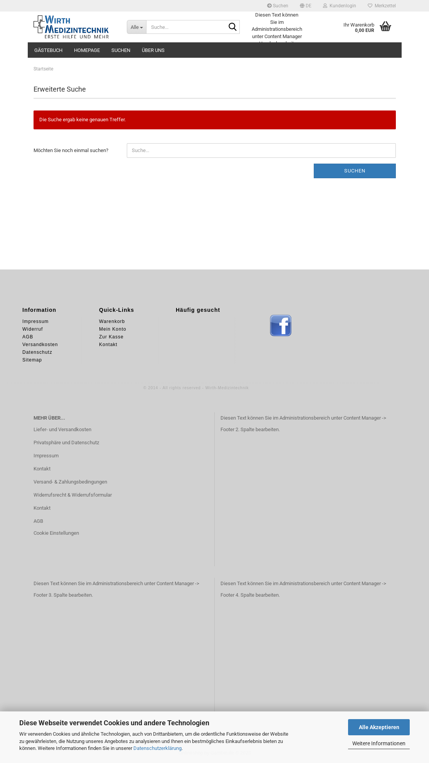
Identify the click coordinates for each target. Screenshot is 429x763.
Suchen (277, 5)
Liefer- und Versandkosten (62, 429)
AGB (38, 521)
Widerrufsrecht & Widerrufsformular (73, 495)
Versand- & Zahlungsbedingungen (70, 482)
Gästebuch (48, 50)
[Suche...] (136, 27)
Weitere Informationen (378, 743)
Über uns (153, 50)
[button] (305, 6)
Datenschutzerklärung (157, 748)
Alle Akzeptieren (379, 727)
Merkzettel (382, 5)
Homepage (87, 50)
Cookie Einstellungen (56, 533)
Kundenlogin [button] (339, 5)
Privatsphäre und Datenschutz (66, 442)
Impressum (46, 455)
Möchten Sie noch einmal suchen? (71, 150)
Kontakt (42, 469)
